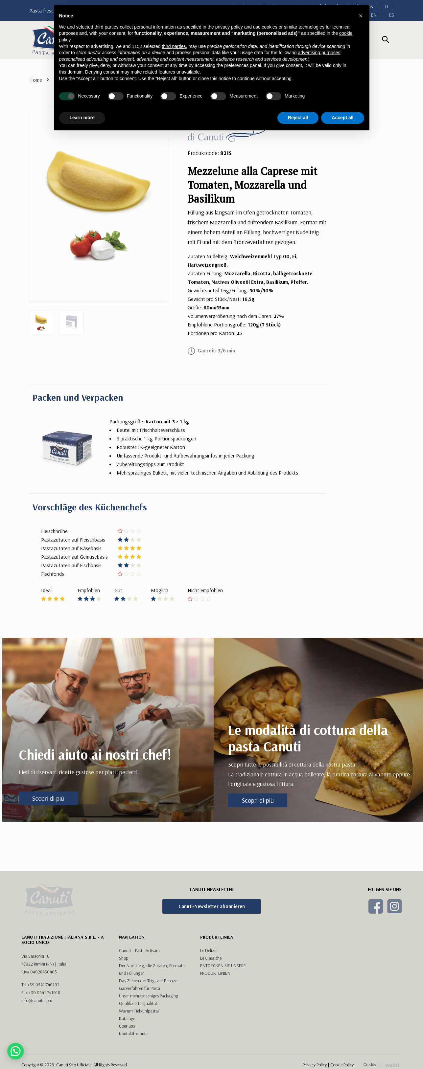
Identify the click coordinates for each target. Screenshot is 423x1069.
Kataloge (127, 998)
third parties (174, 46)
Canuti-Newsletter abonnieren (211, 906)
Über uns (127, 1005)
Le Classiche (211, 937)
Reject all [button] (298, 117)
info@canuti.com (36, 980)
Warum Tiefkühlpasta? (139, 990)
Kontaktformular (134, 1013)
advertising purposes (319, 52)
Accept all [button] (342, 117)
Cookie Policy (342, 1051)
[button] (361, 16)
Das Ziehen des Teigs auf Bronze (148, 960)
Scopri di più (48, 798)
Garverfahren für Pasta (139, 967)
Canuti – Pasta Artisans (139, 930)
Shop (123, 937)
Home (35, 80)
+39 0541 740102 (43, 964)
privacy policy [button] (229, 27)
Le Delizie (208, 930)
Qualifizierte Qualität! (138, 983)
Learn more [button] (82, 117)
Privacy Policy (315, 1051)
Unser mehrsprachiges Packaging (148, 975)
